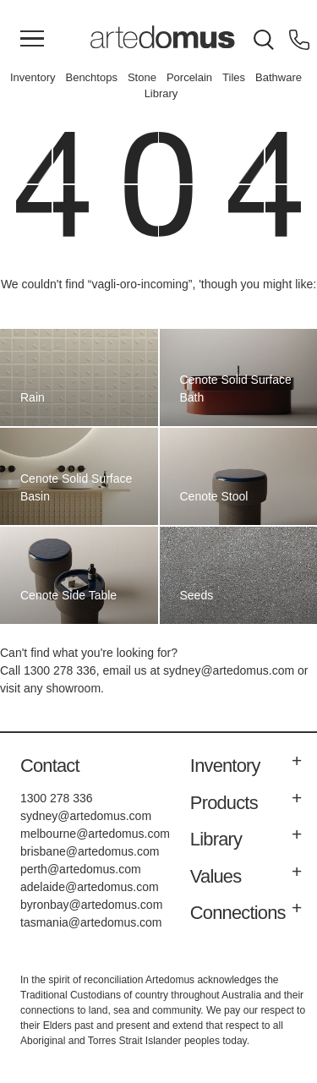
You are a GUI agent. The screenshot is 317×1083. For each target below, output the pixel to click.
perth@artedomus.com (80, 869)
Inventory (32, 77)
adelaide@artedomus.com (89, 887)
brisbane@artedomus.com (89, 851)
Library (161, 93)
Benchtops (91, 77)
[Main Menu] (32, 39)
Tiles (233, 77)
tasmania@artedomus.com (91, 922)
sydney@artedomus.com (228, 670)
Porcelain (189, 77)
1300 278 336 (60, 670)
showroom (73, 688)
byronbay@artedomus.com (91, 904)
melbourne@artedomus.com (95, 833)
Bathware (278, 77)
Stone (142, 77)
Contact (49, 765)
